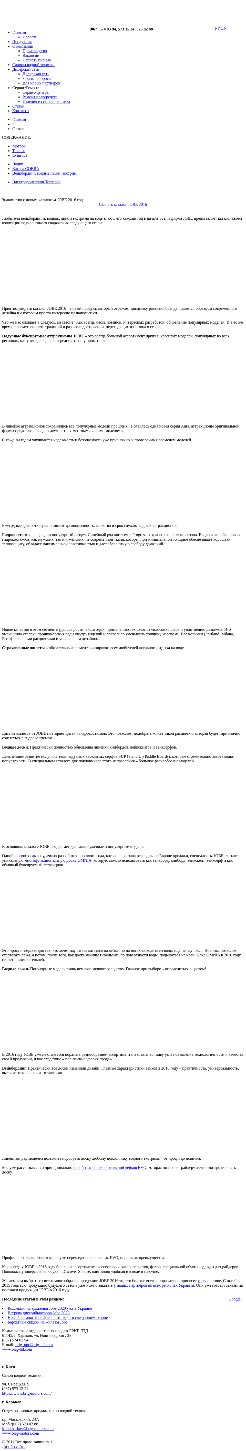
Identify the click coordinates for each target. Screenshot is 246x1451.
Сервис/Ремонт (25, 88)
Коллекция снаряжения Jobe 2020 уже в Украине (50, 1308)
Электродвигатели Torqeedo (36, 182)
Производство (35, 51)
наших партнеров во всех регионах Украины (155, 1285)
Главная (19, 32)
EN (224, 28)
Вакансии (31, 55)
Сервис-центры (36, 92)
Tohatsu (18, 150)
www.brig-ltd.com (17, 1349)
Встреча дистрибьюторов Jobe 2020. (39, 1313)
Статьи (18, 106)
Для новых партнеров (41, 83)
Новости (30, 37)
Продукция (22, 41)
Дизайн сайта (13, 1446)
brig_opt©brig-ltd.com (34, 1344)
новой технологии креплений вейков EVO (109, 1167)
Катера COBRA (25, 168)
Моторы (19, 146)
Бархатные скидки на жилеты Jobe (38, 1322)
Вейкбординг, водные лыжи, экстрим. (45, 173)
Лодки (17, 164)
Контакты (20, 111)
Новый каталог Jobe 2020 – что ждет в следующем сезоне (58, 1317)
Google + (236, 1299)
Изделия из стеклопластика (46, 101)
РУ (217, 28)
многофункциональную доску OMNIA (58, 860)
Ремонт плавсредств (40, 97)
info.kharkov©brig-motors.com (28, 1428)
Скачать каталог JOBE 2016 (123, 204)
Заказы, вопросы (37, 78)
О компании (22, 46)
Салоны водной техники (33, 64)
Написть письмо (37, 60)
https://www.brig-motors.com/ (27, 1393)
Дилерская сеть (25, 69)
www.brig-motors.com (20, 1433)
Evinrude (19, 155)
